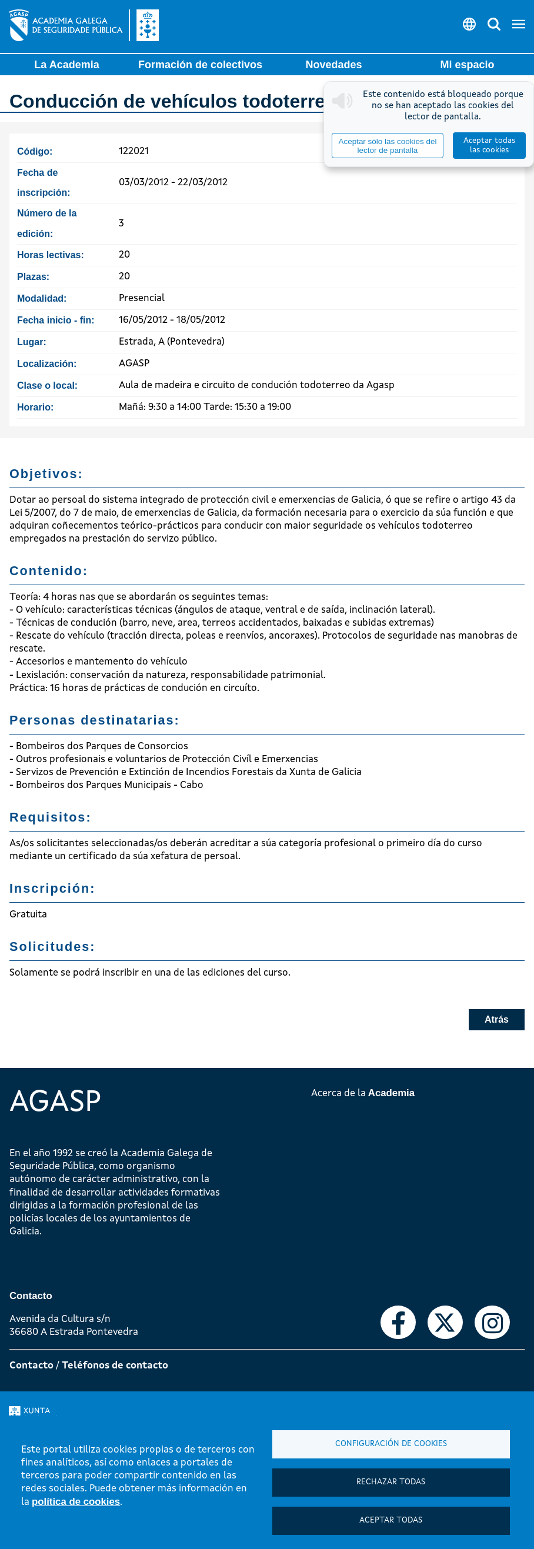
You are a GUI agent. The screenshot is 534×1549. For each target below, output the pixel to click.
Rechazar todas (390, 1482)
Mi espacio (467, 65)
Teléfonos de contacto (115, 1366)
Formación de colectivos (200, 65)
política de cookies (76, 1501)
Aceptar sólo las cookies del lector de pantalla (387, 146)
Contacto (31, 1366)
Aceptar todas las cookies (489, 145)
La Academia (66, 65)
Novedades (333, 65)
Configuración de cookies (391, 1444)
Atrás (497, 1019)
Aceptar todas (390, 1520)
